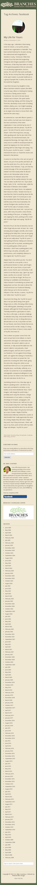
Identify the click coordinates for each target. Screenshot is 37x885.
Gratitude (29, 435)
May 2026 (8, 530)
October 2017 (9, 705)
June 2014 (8, 743)
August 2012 (8, 789)
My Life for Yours (13, 37)
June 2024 (8, 560)
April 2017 (8, 710)
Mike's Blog (7, 436)
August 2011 (8, 804)
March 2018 (8, 700)
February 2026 (9, 538)
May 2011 (8, 809)
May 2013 (8, 769)
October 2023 (9, 581)
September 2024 (10, 555)
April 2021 (8, 647)
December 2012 (10, 779)
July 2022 (7, 616)
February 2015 (9, 733)
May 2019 (8, 687)
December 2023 (10, 576)
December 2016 (10, 720)
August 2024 (8, 558)
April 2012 (8, 794)
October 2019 (9, 685)
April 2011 (8, 812)
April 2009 (8, 852)
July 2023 (7, 586)
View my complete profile (10, 493)
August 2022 (8, 614)
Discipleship (23, 435)
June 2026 (8, 527)
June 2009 (8, 847)
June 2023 (8, 588)
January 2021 (9, 654)
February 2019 (9, 692)
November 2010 (10, 824)
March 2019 (8, 690)
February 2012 (9, 799)
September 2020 (10, 665)
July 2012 (7, 791)
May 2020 (8, 672)
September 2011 (10, 802)
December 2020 (10, 657)
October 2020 (9, 662)
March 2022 (8, 626)
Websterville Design (18, 875)
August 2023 (8, 583)
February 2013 (9, 774)
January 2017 (9, 718)
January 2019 (9, 695)
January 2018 (9, 703)
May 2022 (8, 621)
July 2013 (7, 763)
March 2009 (8, 855)
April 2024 (8, 566)
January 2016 (9, 725)
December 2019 (10, 682)
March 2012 (8, 797)
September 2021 (10, 639)
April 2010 (8, 837)
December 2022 (10, 604)
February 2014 (9, 748)
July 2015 (7, 728)
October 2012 (9, 784)
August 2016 (8, 723)
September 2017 (10, 708)
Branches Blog (15, 435)
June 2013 (8, 766)
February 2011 (9, 817)
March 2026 (8, 535)
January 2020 (9, 680)
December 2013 (10, 753)
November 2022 (10, 606)
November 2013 (10, 756)
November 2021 (10, 637)
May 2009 (8, 850)
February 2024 (9, 571)
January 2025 (9, 545)
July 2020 (7, 667)
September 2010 (10, 829)
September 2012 (10, 786)
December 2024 (10, 548)
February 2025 (9, 543)
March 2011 (8, 814)
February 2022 (9, 629)
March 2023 (8, 596)
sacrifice (13, 436)
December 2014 (10, 736)
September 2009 (10, 842)
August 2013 (8, 761)
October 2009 (9, 840)
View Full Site (18, 878)
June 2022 (8, 619)
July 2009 (7, 845)
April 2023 (8, 593)
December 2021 (10, 634)
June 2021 (8, 642)
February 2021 (9, 652)
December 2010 (10, 822)
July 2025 (7, 540)
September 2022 (10, 611)
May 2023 (8, 591)
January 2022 (9, 631)
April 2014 (8, 746)
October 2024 (9, 553)
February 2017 (9, 715)
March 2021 (8, 649)
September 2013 (10, 758)
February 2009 (9, 857)
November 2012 (10, 781)
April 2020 (8, 675)
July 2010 (7, 832)
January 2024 (9, 573)
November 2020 (10, 659)
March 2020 (8, 677)
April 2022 (8, 624)
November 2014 (10, 738)
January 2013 (9, 776)
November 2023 (10, 578)
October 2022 (9, 609)
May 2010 (8, 835)
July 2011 (7, 807)
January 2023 (9, 601)
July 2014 (7, 741)
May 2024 (8, 563)
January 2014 (9, 751)
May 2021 (8, 644)
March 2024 (8, 568)
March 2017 (8, 713)
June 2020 (8, 670)
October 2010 (9, 827)
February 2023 (9, 599)
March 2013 (8, 771)
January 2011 (9, 819)
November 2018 (10, 697)
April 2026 (8, 533)
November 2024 (10, 550)
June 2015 (8, 731)
